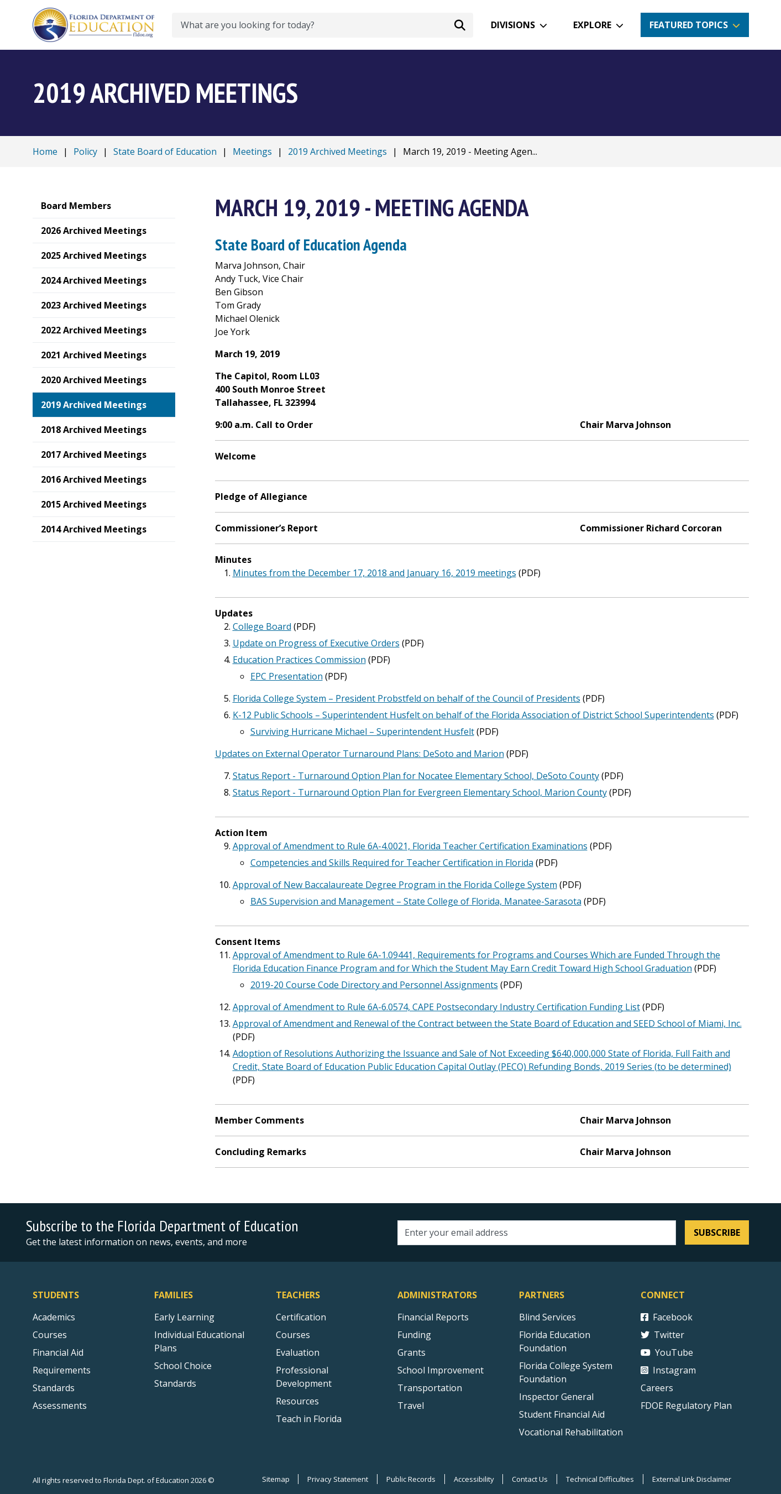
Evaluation (297, 1352)
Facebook (667, 1317)
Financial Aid (58, 1352)
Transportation (429, 1388)
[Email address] (537, 1232)
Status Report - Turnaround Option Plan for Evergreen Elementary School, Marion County (420, 792)
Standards (175, 1383)
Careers (657, 1388)
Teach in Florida (309, 1419)
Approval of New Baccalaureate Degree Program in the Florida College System (395, 885)
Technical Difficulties (600, 1479)
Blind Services (547, 1317)
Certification (301, 1317)
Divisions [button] (513, 25)
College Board (262, 626)
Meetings (252, 151)
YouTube (667, 1352)
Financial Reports (433, 1317)
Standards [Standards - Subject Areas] (54, 1388)
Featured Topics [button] (688, 25)
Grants (411, 1352)
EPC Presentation (286, 676)
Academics (54, 1317)
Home (45, 151)
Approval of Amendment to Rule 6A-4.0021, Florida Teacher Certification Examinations (410, 846)
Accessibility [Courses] (473, 1479)
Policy (85, 151)
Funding (414, 1335)
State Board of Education (165, 151)
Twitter (662, 1335)
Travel (410, 1405)
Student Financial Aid (562, 1414)
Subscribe (717, 1232)
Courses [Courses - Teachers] (293, 1335)
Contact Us (530, 1479)
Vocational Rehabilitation (571, 1432)
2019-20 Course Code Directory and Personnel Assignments (374, 985)
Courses (50, 1335)
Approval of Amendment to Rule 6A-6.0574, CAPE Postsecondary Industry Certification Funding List (436, 1007)
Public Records (410, 1479)
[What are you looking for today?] (322, 25)
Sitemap (275, 1479)
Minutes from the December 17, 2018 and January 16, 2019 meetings (374, 573)
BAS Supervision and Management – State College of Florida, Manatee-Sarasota (415, 901)
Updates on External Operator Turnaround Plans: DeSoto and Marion (359, 754)
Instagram (668, 1370)
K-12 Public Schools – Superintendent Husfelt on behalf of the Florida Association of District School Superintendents (473, 715)
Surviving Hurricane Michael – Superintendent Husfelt (362, 731)
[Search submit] (460, 25)
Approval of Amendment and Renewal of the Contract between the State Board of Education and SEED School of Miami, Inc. (487, 1023)
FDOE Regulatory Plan (686, 1405)
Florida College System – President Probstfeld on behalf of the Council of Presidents (406, 698)
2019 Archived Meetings (337, 151)
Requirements (62, 1370)
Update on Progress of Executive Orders (316, 643)
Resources (297, 1401)
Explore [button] (592, 25)
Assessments (60, 1405)
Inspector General (556, 1397)
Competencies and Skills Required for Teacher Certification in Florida (391, 862)
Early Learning (184, 1317)
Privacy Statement (337, 1479)
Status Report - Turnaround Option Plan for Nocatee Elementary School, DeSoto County (416, 776)
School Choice (183, 1366)
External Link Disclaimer (691, 1479)
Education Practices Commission (299, 660)
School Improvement (440, 1370)
